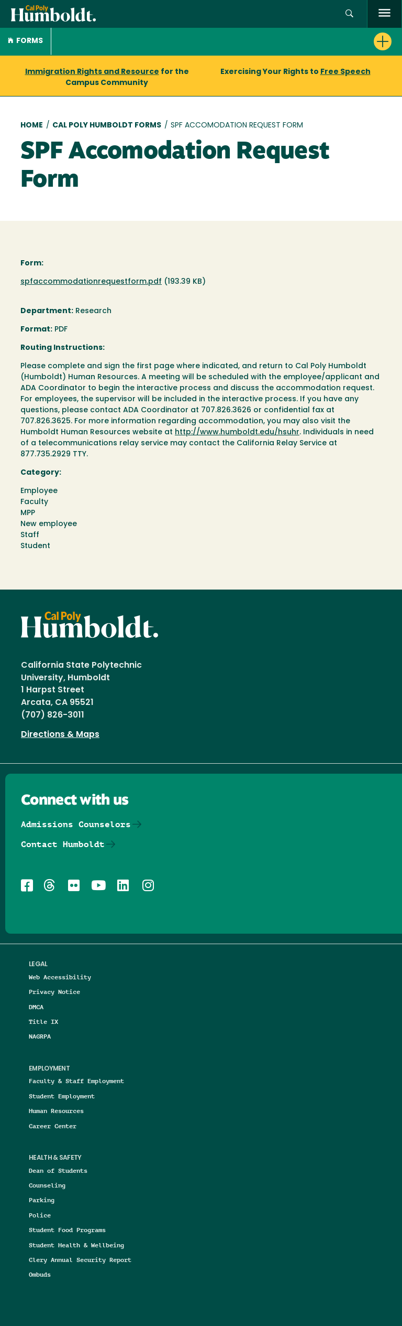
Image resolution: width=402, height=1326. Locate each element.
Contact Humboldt (63, 844)
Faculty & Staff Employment (76, 1081)
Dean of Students (58, 1170)
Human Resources (56, 1111)
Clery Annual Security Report (80, 1260)
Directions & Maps (60, 735)
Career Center (52, 1126)
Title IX (43, 1021)
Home (31, 126)
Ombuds (40, 1274)
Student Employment (62, 1096)
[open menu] (384, 14)
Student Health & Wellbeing (76, 1245)
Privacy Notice (54, 992)
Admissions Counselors (76, 824)
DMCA (36, 1007)
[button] (349, 14)
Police (40, 1215)
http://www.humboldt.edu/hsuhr (237, 432)
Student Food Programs (67, 1230)
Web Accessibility (60, 977)
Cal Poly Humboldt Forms (106, 126)
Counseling (47, 1185)
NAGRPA (40, 1036)
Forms (25, 41)
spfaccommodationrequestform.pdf (91, 282)
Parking (41, 1200)
